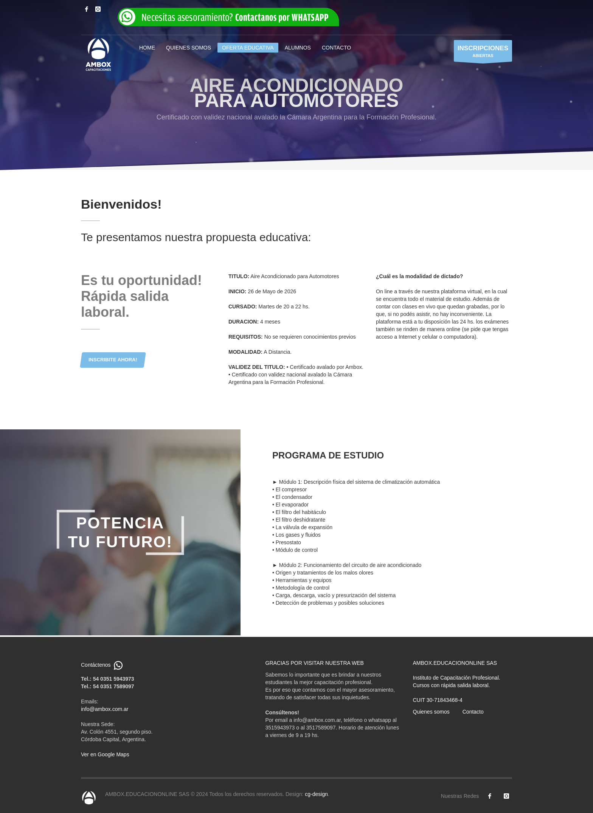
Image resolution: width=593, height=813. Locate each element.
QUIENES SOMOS (188, 48)
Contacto (473, 712)
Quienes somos (431, 712)
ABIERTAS (483, 53)
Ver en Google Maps (105, 754)
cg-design (316, 794)
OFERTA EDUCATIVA (248, 48)
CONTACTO (336, 48)
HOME (147, 48)
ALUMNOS (298, 48)
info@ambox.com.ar (104, 709)
